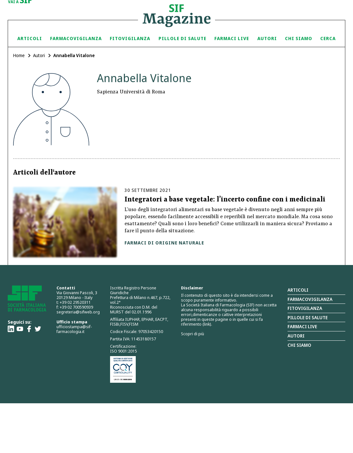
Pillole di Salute (182, 38)
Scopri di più (192, 334)
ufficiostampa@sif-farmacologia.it (74, 329)
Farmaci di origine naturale (164, 243)
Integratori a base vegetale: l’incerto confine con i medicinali (225, 200)
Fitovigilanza (130, 38)
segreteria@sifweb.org (78, 312)
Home (19, 55)
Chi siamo (298, 38)
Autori (267, 38)
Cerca (328, 38)
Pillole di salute (308, 317)
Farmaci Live (231, 38)
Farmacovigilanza (76, 38)
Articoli (29, 38)
